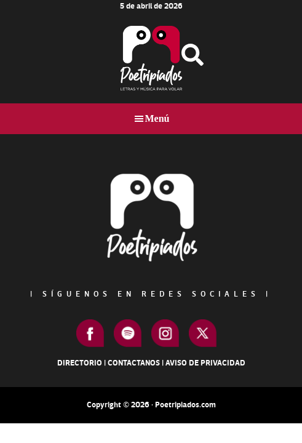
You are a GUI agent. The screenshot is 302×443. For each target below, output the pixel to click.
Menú (157, 118)
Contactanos (134, 363)
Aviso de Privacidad (205, 363)
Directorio (79, 363)
